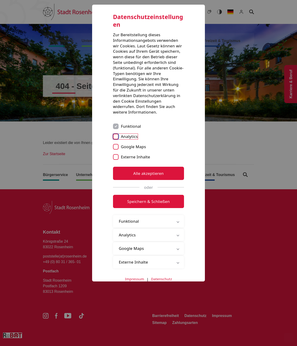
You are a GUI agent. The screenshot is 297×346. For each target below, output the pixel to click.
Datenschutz (161, 279)
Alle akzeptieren (148, 173)
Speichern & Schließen (148, 201)
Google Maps (133, 146)
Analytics (129, 136)
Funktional (131, 126)
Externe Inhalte (135, 157)
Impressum (134, 279)
